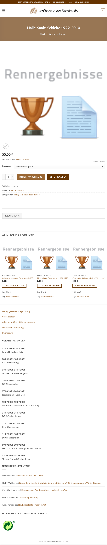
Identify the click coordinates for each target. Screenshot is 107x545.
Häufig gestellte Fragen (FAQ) (16, 311)
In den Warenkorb (30, 176)
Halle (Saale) (19, 195)
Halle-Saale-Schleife (32, 195)
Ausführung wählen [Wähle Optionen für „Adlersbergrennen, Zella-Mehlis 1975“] (14, 286)
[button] (3, 10)
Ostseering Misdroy (28, 497)
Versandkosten (22, 159)
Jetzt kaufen (58, 176)
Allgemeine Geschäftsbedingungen (18, 322)
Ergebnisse (6, 166)
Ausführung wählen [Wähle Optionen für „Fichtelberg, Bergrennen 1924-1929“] (49, 286)
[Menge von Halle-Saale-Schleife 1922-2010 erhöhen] (12, 177)
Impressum (7, 332)
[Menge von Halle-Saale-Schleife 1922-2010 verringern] (3, 177)
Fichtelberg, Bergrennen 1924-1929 (52, 278)
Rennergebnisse (57, 34)
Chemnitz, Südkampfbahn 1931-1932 (88, 278)
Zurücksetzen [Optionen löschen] (99, 161)
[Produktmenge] (8, 177)
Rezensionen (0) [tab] (12, 216)
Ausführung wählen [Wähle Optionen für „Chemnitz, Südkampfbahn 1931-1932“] (85, 286)
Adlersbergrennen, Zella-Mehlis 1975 (18, 278)
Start (42, 34)
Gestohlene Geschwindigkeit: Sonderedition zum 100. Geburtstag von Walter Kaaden (60, 482)
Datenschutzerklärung (13, 327)
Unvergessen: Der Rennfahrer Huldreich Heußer (44, 490)
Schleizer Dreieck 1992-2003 (29, 475)
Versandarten (8, 316)
